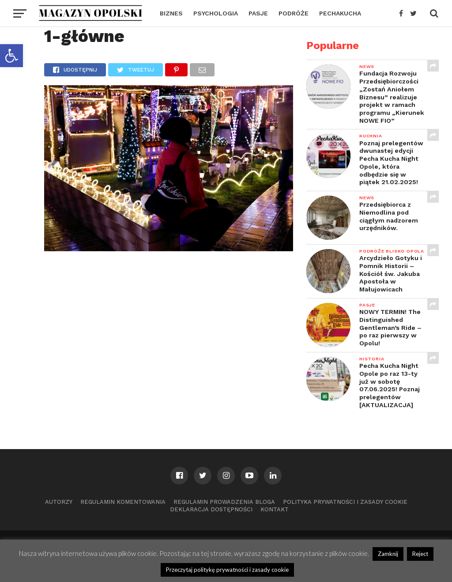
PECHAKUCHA (340, 13)
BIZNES (171, 13)
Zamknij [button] (388, 553)
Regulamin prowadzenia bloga (224, 502)
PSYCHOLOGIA (215, 13)
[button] (11, 55)
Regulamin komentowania (123, 502)
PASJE (258, 13)
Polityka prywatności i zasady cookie (345, 502)
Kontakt (274, 509)
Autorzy (58, 502)
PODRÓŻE (294, 13)
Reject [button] (420, 553)
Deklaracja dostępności (211, 509)
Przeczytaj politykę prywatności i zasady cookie (227, 569)
